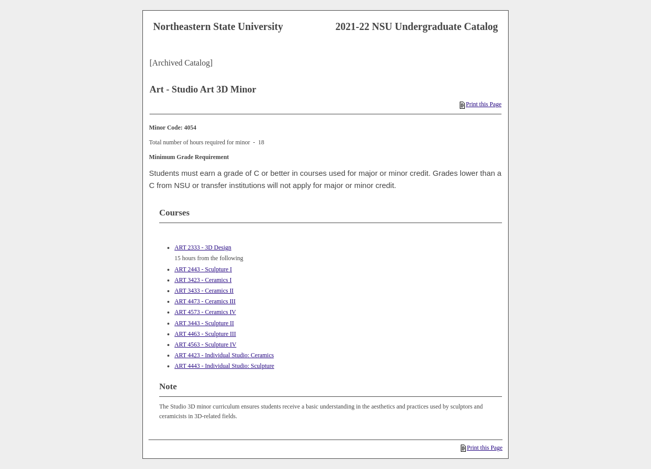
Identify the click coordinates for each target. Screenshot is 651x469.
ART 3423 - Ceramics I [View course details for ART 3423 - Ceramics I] (202, 280)
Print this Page (480, 104)
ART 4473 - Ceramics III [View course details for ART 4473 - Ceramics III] (204, 301)
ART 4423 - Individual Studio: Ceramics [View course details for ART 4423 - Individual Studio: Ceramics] (224, 355)
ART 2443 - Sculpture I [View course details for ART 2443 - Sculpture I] (203, 269)
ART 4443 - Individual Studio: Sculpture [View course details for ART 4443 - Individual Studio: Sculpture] (224, 365)
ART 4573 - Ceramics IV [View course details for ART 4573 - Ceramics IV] (205, 312)
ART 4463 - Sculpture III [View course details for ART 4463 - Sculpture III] (205, 333)
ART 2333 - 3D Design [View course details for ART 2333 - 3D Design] (202, 247)
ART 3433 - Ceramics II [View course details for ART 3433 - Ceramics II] (203, 290)
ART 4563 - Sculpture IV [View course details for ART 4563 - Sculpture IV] (205, 344)
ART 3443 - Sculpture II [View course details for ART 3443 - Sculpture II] (204, 323)
